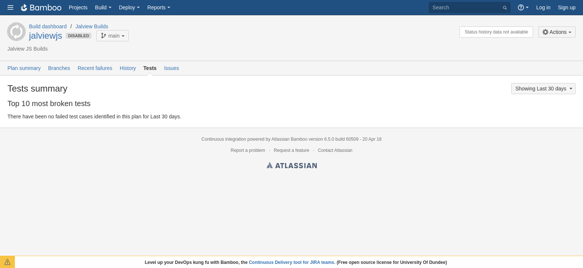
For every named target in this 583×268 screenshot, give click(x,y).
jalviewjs (45, 36)
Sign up (567, 7)
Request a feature (291, 150)
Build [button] (101, 7)
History (128, 68)
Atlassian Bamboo (289, 139)
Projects (78, 7)
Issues (171, 68)
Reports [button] (156, 7)
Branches (59, 68)
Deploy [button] (127, 7)
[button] (10, 7)
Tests (150, 68)
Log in (543, 7)
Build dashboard (48, 26)
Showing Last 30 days (544, 89)
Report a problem (248, 150)
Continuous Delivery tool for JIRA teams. (292, 262)
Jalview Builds (91, 26)
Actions (554, 32)
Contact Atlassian (335, 150)
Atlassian (292, 166)
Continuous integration (224, 139)
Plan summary (24, 68)
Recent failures (95, 68)
